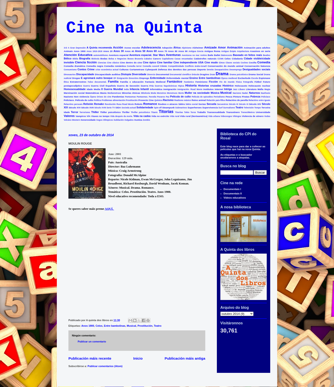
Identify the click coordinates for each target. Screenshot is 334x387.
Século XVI (74, 107)
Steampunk (168, 107)
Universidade (263, 112)
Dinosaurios (70, 74)
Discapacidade (85, 74)
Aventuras (173, 55)
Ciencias (102, 62)
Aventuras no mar (190, 55)
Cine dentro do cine (131, 62)
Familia (113, 81)
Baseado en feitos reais (247, 55)
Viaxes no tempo (100, 116)
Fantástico (174, 81)
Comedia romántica (115, 66)
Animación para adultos (257, 47)
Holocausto (241, 85)
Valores (69, 116)
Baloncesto (226, 55)
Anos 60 (151, 51)
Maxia (103, 93)
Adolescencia (151, 47)
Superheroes (195, 107)
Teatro (239, 107)
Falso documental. (97, 82)
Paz (167, 97)
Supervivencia (210, 107)
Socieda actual (129, 107)
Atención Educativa (78, 55)
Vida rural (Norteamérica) (194, 116)
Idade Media (93, 89)
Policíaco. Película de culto (78, 100)
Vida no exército (160, 116)
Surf (220, 107)
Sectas (202, 104)
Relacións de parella (237, 100)
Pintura (237, 96)
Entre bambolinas (209, 78)
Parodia (152, 97)
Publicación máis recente (89, 358)
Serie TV (111, 107)
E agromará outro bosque (97, 78)
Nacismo (237, 93)
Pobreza (255, 96)
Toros (193, 112)
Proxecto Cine (146, 100)
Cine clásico (113, 62)
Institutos (208, 89)
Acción (118, 47)
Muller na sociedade (197, 92)
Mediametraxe (114, 93)
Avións (203, 55)
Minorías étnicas (131, 93)
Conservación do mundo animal (225, 66)
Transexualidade (216, 112)
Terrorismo (85, 112)
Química (158, 100)
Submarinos (181, 107)
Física (239, 82)
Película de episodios (202, 97)
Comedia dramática (74, 66)
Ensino (193, 78)
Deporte (201, 69)
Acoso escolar (132, 47)
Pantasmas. (142, 97)
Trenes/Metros (248, 112)
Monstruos (172, 93)
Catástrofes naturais (205, 58)
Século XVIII (100, 107)
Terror (74, 112)
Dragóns (204, 74)
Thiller (95, 112)
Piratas (246, 96)
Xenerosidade (88, 120)
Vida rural (175, 116)
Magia (267, 89)
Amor (222, 47)
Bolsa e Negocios (117, 59)
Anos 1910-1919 (94, 51)
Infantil (145, 89)
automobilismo (100, 55)
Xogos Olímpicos (104, 120)
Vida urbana (214, 116)
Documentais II (233, 193)
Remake (99, 104)
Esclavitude (244, 78)
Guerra (86, 86)
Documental (162, 74)
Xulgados (129, 120)
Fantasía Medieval (155, 82)
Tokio (186, 112)
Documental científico (180, 74)
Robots (138, 104)
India (126, 89)
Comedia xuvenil (151, 66)
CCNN (220, 59)
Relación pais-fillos (215, 100)
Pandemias (118, 96)
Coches (244, 62)
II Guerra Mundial (112, 89)
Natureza (254, 92)
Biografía (84, 58)
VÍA (88, 116)
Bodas (103, 58)
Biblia (75, 59)
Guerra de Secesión (128, 85)
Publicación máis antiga (185, 358)
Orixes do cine (104, 97)
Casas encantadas (184, 59)
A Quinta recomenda (99, 47)
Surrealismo (229, 107)
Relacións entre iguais (259, 100)
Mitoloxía (145, 93)
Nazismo (68, 96)
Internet (219, 89)
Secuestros (222, 104)
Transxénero (233, 112)
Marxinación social (74, 93)
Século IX (233, 104)
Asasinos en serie (260, 51)
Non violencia (81, 96)
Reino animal (199, 100)
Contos (81, 69)
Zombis (146, 120)
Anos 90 (183, 51)
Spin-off (158, 107)
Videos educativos (235, 197)
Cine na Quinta (134, 28)
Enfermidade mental (178, 78)
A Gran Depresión (77, 48)
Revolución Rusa (113, 104)
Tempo (257, 107)
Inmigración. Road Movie (189, 89)
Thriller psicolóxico (140, 112)
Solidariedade (144, 107)
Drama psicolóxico (239, 74)
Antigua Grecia (196, 51)
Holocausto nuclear (259, 85)
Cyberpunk (151, 69)
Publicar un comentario (92, 341)
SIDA (118, 107)
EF (114, 78)
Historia (191, 85)
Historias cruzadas (209, 85)
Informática (156, 89)
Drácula (195, 74)
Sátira (181, 104)
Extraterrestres (78, 82)
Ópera (93, 97)
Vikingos (237, 116)
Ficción (213, 81)
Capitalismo (167, 59)
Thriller (125, 112)
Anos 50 (140, 51)
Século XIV (255, 104)
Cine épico (149, 62)
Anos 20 (107, 51)
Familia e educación (132, 82)
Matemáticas (92, 93)
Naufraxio (265, 93)
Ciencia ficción (86, 62)
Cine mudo (211, 62)
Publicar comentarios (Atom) (105, 366)
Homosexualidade (75, 89)
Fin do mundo (226, 82)
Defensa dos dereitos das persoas (177, 69)
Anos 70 (162, 51)
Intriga (228, 89)
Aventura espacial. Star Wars (147, 55)
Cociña (253, 62)
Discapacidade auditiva (107, 74)
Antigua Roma (212, 51)
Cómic (163, 66)
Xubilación (118, 120)
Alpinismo (187, 48)
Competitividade (176, 66)
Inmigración (169, 89)
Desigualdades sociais (256, 69)
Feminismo (201, 82)
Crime (90, 69)
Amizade (210, 47)
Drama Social (256, 74)
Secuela (211, 104)
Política (97, 100)
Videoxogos (226, 116)
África (177, 47)
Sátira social (192, 104)
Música (215, 92)
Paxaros (161, 97)
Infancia (134, 89)
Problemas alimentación (113, 100)
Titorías (166, 111)
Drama (222, 73)
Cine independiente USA (188, 62)
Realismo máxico (182, 100)
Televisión (249, 107)
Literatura (251, 89)
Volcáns (67, 120)
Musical (225, 92)
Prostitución (132, 100)
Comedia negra (94, 66)
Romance (150, 104)
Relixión (88, 104)
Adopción (167, 47)
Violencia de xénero (252, 116)
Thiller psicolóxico (110, 112)
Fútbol (257, 82)
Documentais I (232, 189)
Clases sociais (232, 62)
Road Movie (128, 104)
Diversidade (139, 74)
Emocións (133, 78)
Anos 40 (129, 51)
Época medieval (229, 78)
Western (76, 120)
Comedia (263, 62)
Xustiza (138, 120)
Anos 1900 (80, 51)
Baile (210, 55)
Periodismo (219, 97)
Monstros (161, 93)
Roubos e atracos (167, 104)
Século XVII (87, 107)
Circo (222, 62)
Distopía (126, 74)
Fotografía (248, 82)
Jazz (235, 89)
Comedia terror (134, 66)
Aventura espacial (118, 55)
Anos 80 (172, 51)
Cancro (157, 58)
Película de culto (180, 96)
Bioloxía (95, 59)
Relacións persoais (73, 104)
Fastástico (189, 82)
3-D (65, 48)
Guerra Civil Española (103, 85)
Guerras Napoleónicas (166, 86)
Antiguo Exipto (228, 51)
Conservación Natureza (257, 66)
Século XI (243, 104)
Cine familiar (165, 62)
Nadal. (245, 93)
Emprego (144, 78)
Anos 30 (118, 51)
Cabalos (148, 59)
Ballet (217, 55)
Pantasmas (130, 97)
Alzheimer (197, 47)
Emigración (122, 78)
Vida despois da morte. (121, 116)
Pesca (229, 96)
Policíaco (265, 97)
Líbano (241, 89)
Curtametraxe (136, 69)
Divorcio (151, 74)
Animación (235, 47)
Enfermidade (158, 78)
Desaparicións (221, 69)
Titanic (154, 112)
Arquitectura (243, 51)
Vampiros (81, 116)
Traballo (201, 112)
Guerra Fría (147, 85)
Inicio (138, 358)
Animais (68, 51)
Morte (181, 93)
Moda (153, 93)
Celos (228, 58)
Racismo (168, 100)
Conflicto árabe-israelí (196, 66)
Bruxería (139, 59)
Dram (212, 74)
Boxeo (130, 59)
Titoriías (179, 112)
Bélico (67, 58)
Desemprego (235, 69)
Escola (254, 78)
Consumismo (70, 69)
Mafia (260, 89)
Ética (66, 82)
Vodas (267, 116)
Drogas (76, 78)
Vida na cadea (142, 116)
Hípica (181, 86)
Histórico (228, 85)
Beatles (266, 55)
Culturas (124, 69)
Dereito (210, 69)
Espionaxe (264, 78)
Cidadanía (237, 58)
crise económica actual (107, 69)
